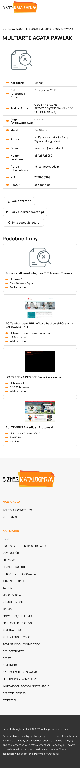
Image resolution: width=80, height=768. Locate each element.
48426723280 (43, 155)
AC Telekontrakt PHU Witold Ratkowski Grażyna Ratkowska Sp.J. (39, 325)
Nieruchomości (13, 602)
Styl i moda (10, 665)
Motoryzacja (12, 595)
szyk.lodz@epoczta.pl (48, 148)
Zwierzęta (10, 700)
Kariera (8, 588)
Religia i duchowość (16, 637)
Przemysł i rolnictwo (17, 623)
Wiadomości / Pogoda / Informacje (26, 686)
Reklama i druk (12, 630)
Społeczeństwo (13, 651)
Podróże (8, 609)
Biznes (38, 83)
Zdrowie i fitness (14, 693)
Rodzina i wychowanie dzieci (22, 644)
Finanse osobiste (14, 566)
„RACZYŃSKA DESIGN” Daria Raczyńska (33, 377)
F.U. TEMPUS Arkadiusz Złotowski (29, 427)
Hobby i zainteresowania (19, 574)
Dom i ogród (11, 553)
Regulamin (10, 517)
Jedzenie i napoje (14, 581)
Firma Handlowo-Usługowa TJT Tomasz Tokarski (39, 273)
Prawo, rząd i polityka (17, 616)
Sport (7, 658)
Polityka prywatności (17, 510)
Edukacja (9, 560)
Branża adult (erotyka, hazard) (24, 546)
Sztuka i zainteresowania (20, 672)
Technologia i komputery (20, 679)
